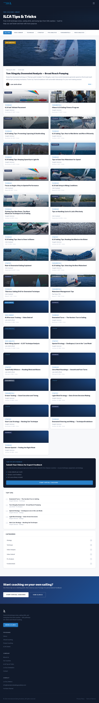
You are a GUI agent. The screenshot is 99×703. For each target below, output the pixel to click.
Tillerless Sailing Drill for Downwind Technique (22, 291)
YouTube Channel (8, 688)
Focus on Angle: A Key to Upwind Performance (22, 185)
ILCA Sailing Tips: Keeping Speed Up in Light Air (22, 159)
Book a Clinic (10, 625)
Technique (30, 32)
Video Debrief (18, 32)
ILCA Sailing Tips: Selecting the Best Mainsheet (69, 265)
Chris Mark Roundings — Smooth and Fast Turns (69, 369)
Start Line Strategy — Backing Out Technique (21, 421)
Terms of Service (91, 699)
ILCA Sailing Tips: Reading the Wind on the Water (70, 239)
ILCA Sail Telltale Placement (15, 107)
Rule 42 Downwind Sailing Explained (18, 265)
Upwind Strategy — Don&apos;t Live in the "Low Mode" (72, 343)
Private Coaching (8, 643)
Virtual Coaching (8, 639)
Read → (90, 84)
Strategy (41, 32)
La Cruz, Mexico (7, 681)
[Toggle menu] (94, 3)
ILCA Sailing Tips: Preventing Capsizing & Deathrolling (25, 133)
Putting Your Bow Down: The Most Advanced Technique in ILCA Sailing (17, 212)
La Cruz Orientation (8, 667)
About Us (6, 657)
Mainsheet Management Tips (63, 291)
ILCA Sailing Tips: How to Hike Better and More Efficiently (73, 133)
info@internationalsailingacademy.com (14, 685)
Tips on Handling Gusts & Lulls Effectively (67, 211)
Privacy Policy (80, 699)
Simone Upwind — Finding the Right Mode (20, 447)
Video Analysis (79, 32)
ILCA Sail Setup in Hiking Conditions (65, 185)
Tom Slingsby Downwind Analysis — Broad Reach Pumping (37, 73)
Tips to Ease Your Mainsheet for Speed (66, 159)
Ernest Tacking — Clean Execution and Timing (21, 395)
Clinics (5, 636)
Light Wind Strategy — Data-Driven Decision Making (71, 395)
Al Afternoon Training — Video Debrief (19, 317)
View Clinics (38, 594)
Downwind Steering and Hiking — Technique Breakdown (72, 421)
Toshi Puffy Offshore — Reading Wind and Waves (22, 369)
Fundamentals (65, 32)
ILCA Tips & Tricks (8, 664)
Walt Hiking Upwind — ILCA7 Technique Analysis (22, 343)
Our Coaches (7, 660)
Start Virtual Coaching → (49, 482)
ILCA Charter (6, 646)
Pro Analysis (52, 32)
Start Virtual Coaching (16, 594)
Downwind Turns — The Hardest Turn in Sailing (69, 317)
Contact (5, 671)
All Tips (7, 32)
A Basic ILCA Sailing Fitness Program (65, 107)
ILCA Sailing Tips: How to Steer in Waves (19, 239)
